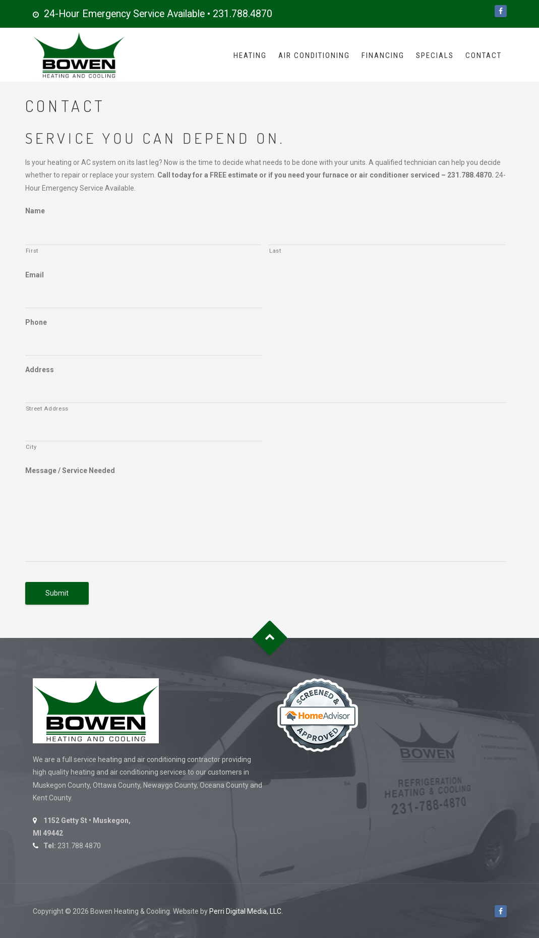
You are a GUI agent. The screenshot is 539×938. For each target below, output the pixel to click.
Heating (250, 55)
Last (275, 250)
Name (35, 211)
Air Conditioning (314, 55)
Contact (483, 55)
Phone (36, 322)
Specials (435, 55)
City (31, 446)
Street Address (47, 408)
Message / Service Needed (70, 470)
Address (39, 370)
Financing (383, 55)
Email (34, 275)
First (32, 250)
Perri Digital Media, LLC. (246, 911)
